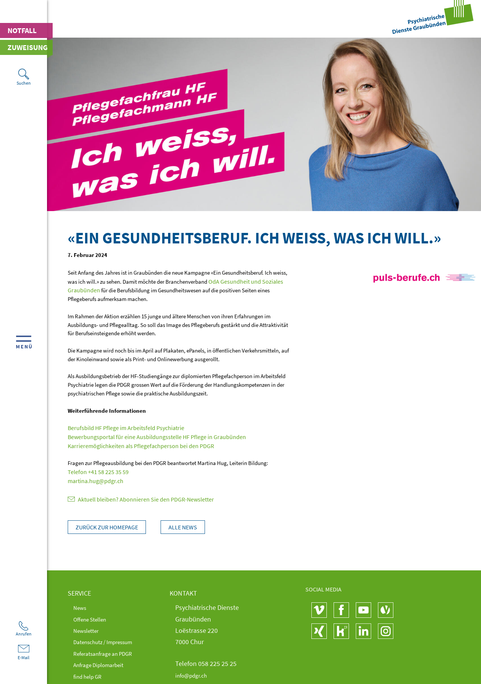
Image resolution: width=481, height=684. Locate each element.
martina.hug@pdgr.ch (94, 478)
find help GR (90, 673)
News (81, 604)
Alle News (186, 524)
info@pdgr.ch (194, 672)
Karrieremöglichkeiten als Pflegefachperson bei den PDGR (135, 444)
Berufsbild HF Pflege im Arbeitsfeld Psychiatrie (121, 426)
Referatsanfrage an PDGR (108, 650)
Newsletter (89, 627)
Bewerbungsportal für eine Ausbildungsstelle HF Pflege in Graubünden (149, 435)
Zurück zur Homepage (107, 524)
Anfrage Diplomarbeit (103, 661)
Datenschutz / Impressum (110, 638)
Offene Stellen (93, 616)
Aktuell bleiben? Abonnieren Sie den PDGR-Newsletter (135, 496)
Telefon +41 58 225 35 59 (95, 469)
